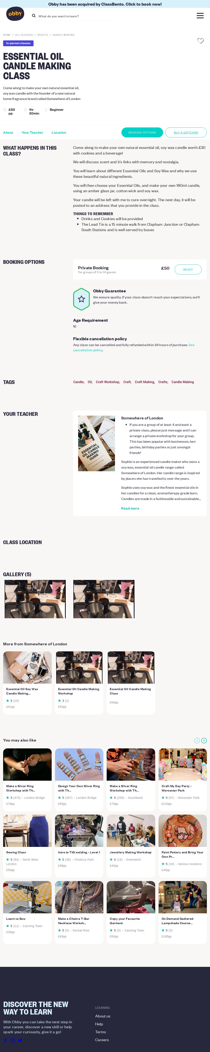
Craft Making (144, 382)
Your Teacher (32, 132)
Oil (90, 382)
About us (102, 1015)
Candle (78, 382)
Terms (100, 1031)
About (8, 132)
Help (99, 1023)
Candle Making (183, 382)
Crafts (163, 382)
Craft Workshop (107, 382)
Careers (102, 1039)
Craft (127, 382)
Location (59, 132)
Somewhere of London (142, 417)
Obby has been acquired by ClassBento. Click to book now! (105, 4)
